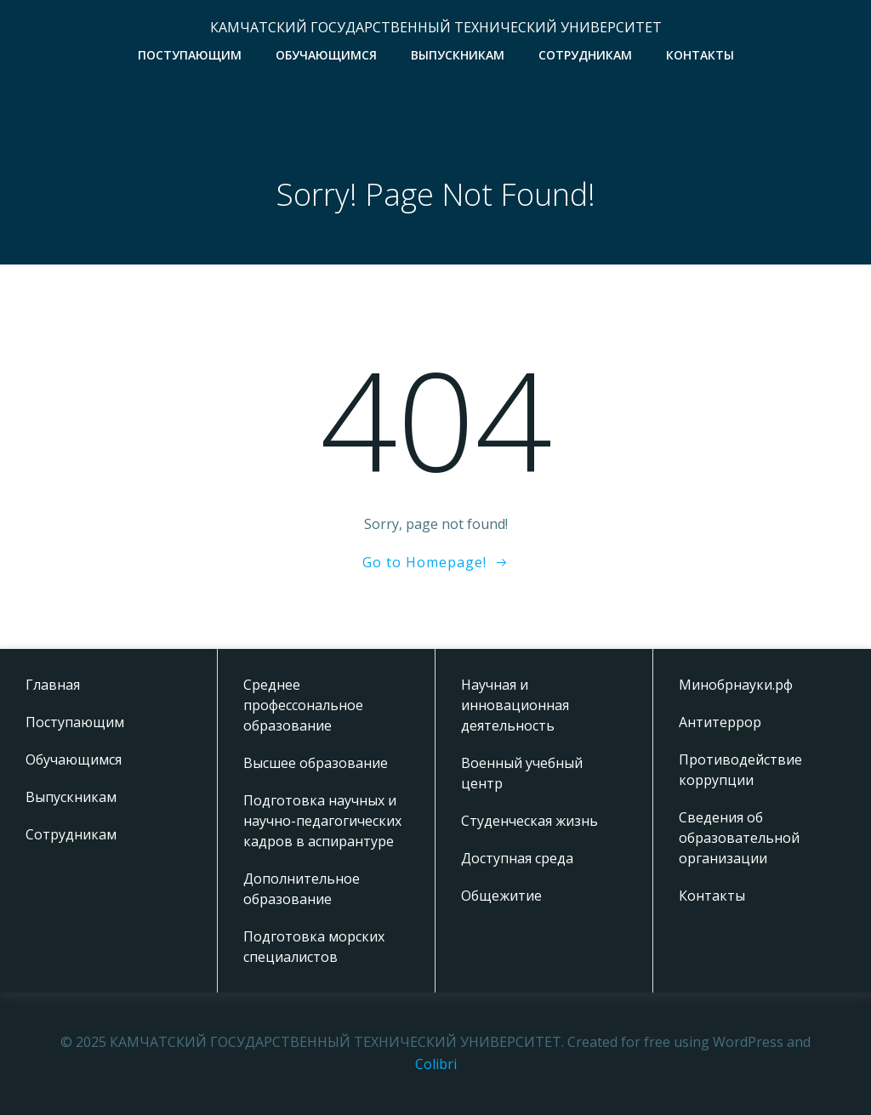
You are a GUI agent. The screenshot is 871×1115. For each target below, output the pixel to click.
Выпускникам (457, 55)
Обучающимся (326, 55)
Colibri (436, 1064)
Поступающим (190, 55)
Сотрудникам (585, 55)
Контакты (700, 55)
